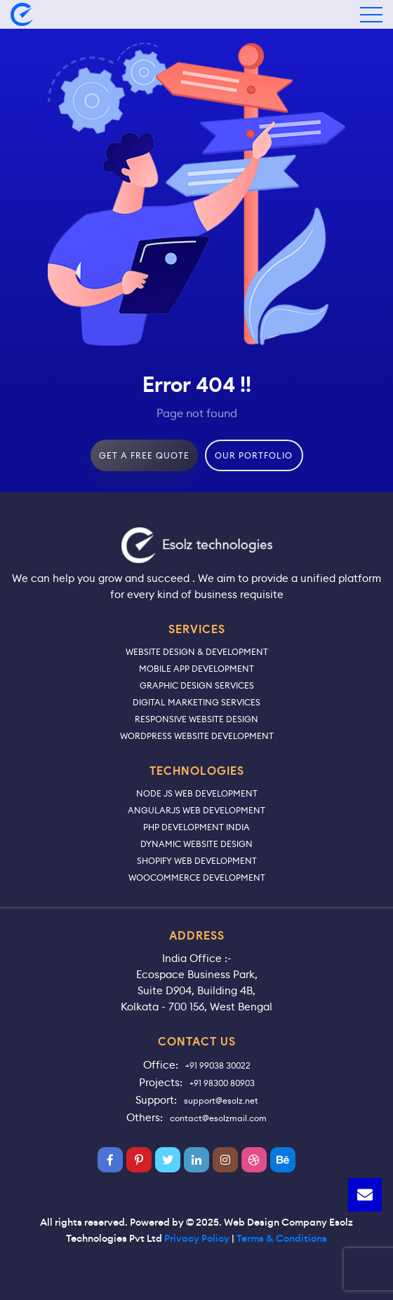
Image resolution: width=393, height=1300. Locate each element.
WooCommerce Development (196, 877)
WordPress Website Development (197, 736)
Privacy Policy (196, 1238)
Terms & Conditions (282, 1238)
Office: (160, 1064)
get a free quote (144, 455)
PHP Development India (196, 827)
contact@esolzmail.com (218, 1118)
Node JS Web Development (197, 793)
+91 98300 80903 (222, 1083)
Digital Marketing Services (196, 702)
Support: (156, 1099)
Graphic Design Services (197, 685)
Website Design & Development (197, 651)
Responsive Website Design (196, 719)
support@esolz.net (221, 1100)
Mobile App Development (196, 668)
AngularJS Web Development (196, 810)
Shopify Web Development (197, 860)
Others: (144, 1117)
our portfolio (254, 455)
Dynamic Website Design (196, 844)
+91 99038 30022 (218, 1065)
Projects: (160, 1082)
